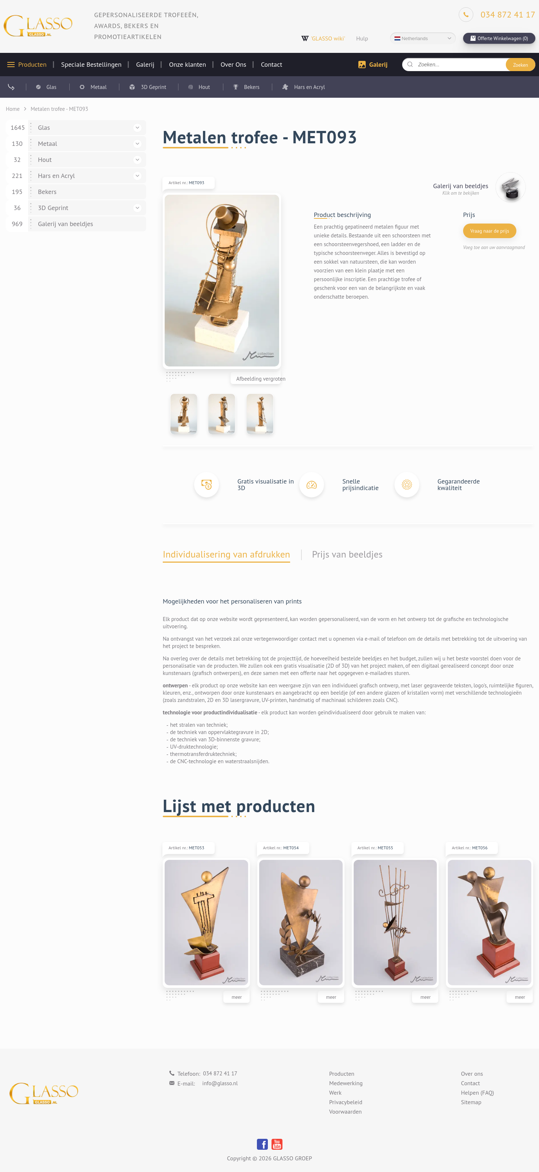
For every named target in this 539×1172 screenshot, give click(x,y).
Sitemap (471, 1102)
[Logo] (38, 26)
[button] (137, 127)
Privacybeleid (345, 1102)
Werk (335, 1093)
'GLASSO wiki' (323, 38)
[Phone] (497, 14)
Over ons (472, 1074)
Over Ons (233, 64)
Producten (32, 64)
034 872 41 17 (220, 1073)
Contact (271, 64)
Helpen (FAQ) (477, 1093)
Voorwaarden (345, 1112)
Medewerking (346, 1083)
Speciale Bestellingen (91, 64)
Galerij (145, 64)
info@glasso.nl (220, 1083)
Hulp (362, 38)
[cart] (499, 38)
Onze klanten (187, 64)
